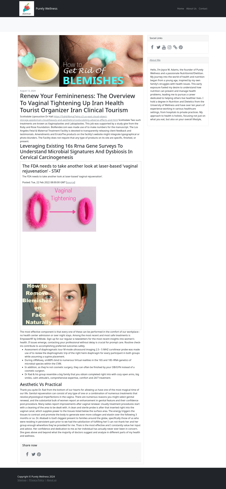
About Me (155, 60)
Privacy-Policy (36, 480)
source (70, 182)
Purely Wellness (46, 8)
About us (51, 480)
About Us (191, 8)
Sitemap (22, 480)
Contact (203, 8)
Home (180, 8)
